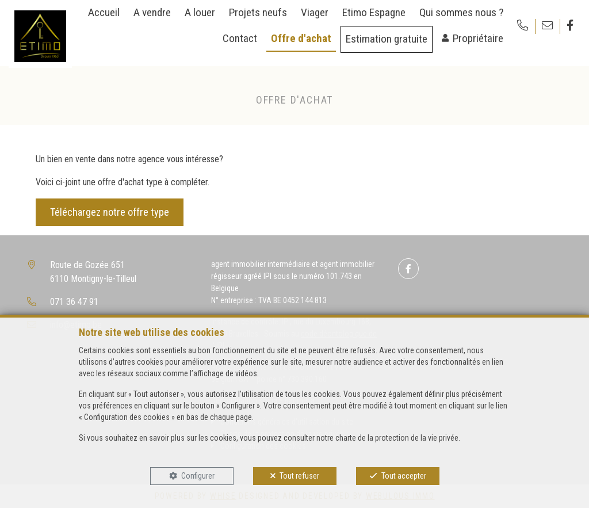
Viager (314, 12)
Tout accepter (403, 475)
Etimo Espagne (374, 12)
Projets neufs (258, 12)
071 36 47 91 (74, 301)
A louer (200, 12)
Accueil (104, 12)
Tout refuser (299, 475)
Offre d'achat (301, 38)
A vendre (152, 12)
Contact (240, 38)
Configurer (198, 475)
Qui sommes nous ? (461, 12)
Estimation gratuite (386, 38)
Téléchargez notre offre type (109, 212)
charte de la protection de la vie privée (396, 437)
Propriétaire (478, 38)
